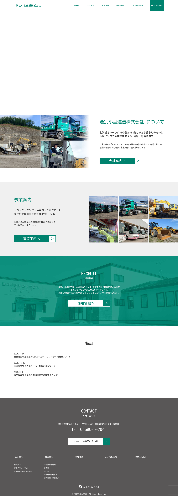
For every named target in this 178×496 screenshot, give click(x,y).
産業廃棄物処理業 (50, 474)
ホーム (77, 6)
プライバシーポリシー (22, 468)
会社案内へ (117, 161)
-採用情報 (78, 457)
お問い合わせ (157, 6)
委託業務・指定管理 (51, 478)
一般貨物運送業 (50, 464)
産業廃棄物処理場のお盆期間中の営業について (36, 375)
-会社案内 (18, 457)
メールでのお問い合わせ (86, 441)
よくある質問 (137, 6)
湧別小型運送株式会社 (28, 5)
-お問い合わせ (140, 457)
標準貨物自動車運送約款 (23, 471)
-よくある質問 (110, 457)
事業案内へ (31, 238)
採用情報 (120, 6)
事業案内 (105, 6)
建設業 (46, 468)
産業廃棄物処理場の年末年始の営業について (35, 366)
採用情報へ (85, 303)
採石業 (46, 471)
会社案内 (91, 6)
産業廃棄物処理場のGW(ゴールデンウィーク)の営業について (42, 357)
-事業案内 (48, 457)
